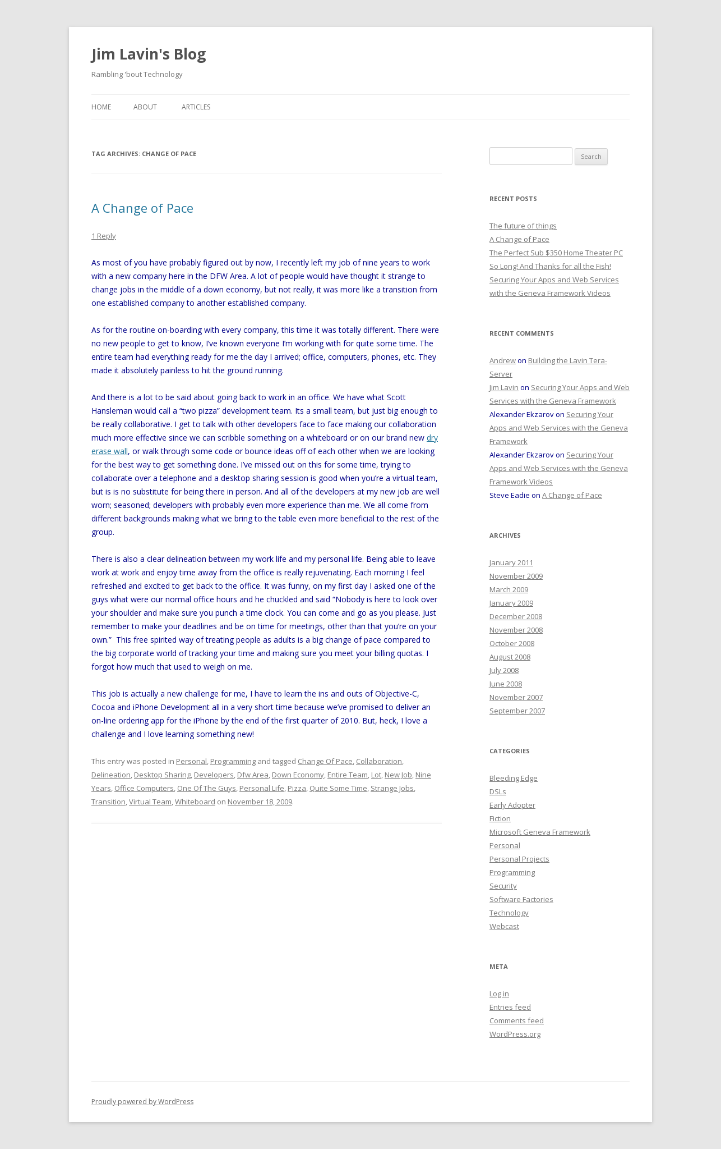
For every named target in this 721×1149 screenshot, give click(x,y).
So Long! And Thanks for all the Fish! (550, 266)
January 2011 (511, 562)
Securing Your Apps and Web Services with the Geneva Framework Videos (558, 468)
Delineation (111, 775)
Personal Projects (519, 859)
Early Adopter (512, 805)
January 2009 (511, 603)
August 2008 (509, 657)
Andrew (502, 360)
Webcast (504, 926)
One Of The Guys (206, 788)
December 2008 (515, 616)
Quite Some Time (338, 788)
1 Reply (103, 236)
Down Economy (298, 775)
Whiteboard (195, 801)
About (145, 107)
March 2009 (508, 589)
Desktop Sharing (162, 775)
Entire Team (347, 775)
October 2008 (511, 643)
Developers (214, 775)
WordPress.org (514, 1034)
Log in (499, 993)
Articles (196, 107)
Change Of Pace (325, 761)
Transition (108, 801)
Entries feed (510, 1007)
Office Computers (144, 788)
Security (503, 886)
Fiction (500, 818)
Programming (233, 761)
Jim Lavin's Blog (148, 54)
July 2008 (504, 670)
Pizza (297, 788)
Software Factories (521, 899)
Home (101, 107)
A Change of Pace (142, 207)
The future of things (523, 226)
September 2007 (517, 711)
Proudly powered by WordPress (142, 1101)
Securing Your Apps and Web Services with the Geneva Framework (558, 427)
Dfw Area (253, 775)
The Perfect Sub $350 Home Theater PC (556, 253)
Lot (376, 775)
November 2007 (516, 697)
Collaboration (379, 761)
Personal (191, 761)
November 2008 (516, 630)
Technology (509, 913)
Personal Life (261, 788)
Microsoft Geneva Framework (539, 832)
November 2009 (516, 576)
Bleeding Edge (513, 778)
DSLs (497, 791)
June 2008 (505, 684)
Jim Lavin (504, 387)
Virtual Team (150, 801)
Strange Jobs (392, 788)
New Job (398, 775)
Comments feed (516, 1020)
